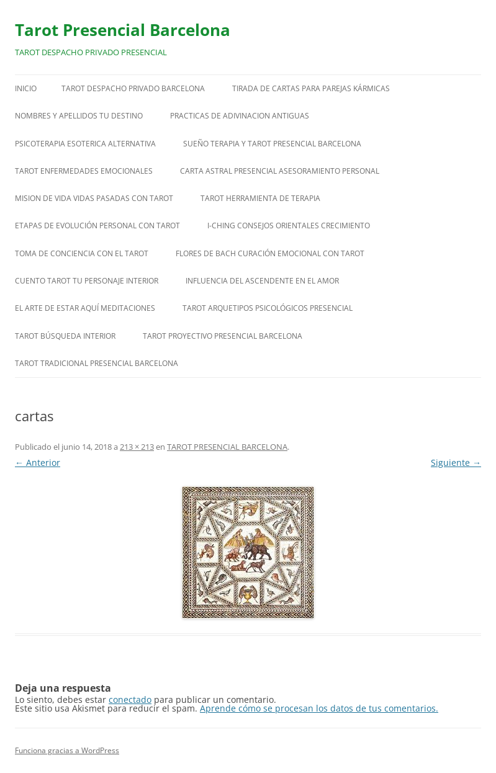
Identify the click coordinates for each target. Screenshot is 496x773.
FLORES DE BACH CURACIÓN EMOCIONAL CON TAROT (270, 253)
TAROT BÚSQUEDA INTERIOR (65, 336)
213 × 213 (137, 446)
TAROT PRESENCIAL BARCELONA (227, 446)
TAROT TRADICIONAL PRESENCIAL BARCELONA (96, 363)
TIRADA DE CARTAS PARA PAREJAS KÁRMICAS (311, 88)
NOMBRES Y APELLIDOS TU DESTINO (79, 115)
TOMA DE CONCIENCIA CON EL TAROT (81, 253)
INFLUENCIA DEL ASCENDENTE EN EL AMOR (262, 280)
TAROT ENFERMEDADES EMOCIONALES (84, 171)
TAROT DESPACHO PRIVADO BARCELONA (133, 88)
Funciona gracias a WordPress (67, 750)
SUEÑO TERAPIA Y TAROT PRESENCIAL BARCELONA (272, 143)
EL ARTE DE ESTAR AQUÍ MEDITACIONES (85, 308)
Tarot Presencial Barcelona (122, 30)
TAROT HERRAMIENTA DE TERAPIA (260, 198)
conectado (130, 699)
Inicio (26, 88)
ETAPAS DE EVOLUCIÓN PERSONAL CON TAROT (97, 225)
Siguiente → (456, 462)
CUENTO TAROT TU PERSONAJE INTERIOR (86, 280)
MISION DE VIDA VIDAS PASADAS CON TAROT (94, 198)
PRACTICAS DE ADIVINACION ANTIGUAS (239, 115)
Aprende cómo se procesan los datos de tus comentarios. (319, 708)
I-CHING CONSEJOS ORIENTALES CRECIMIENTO (288, 225)
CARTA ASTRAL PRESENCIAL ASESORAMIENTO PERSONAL (279, 171)
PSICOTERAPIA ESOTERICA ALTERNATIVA (85, 143)
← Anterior (37, 462)
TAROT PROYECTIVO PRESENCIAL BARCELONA (222, 336)
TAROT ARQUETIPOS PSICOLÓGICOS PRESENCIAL (268, 308)
